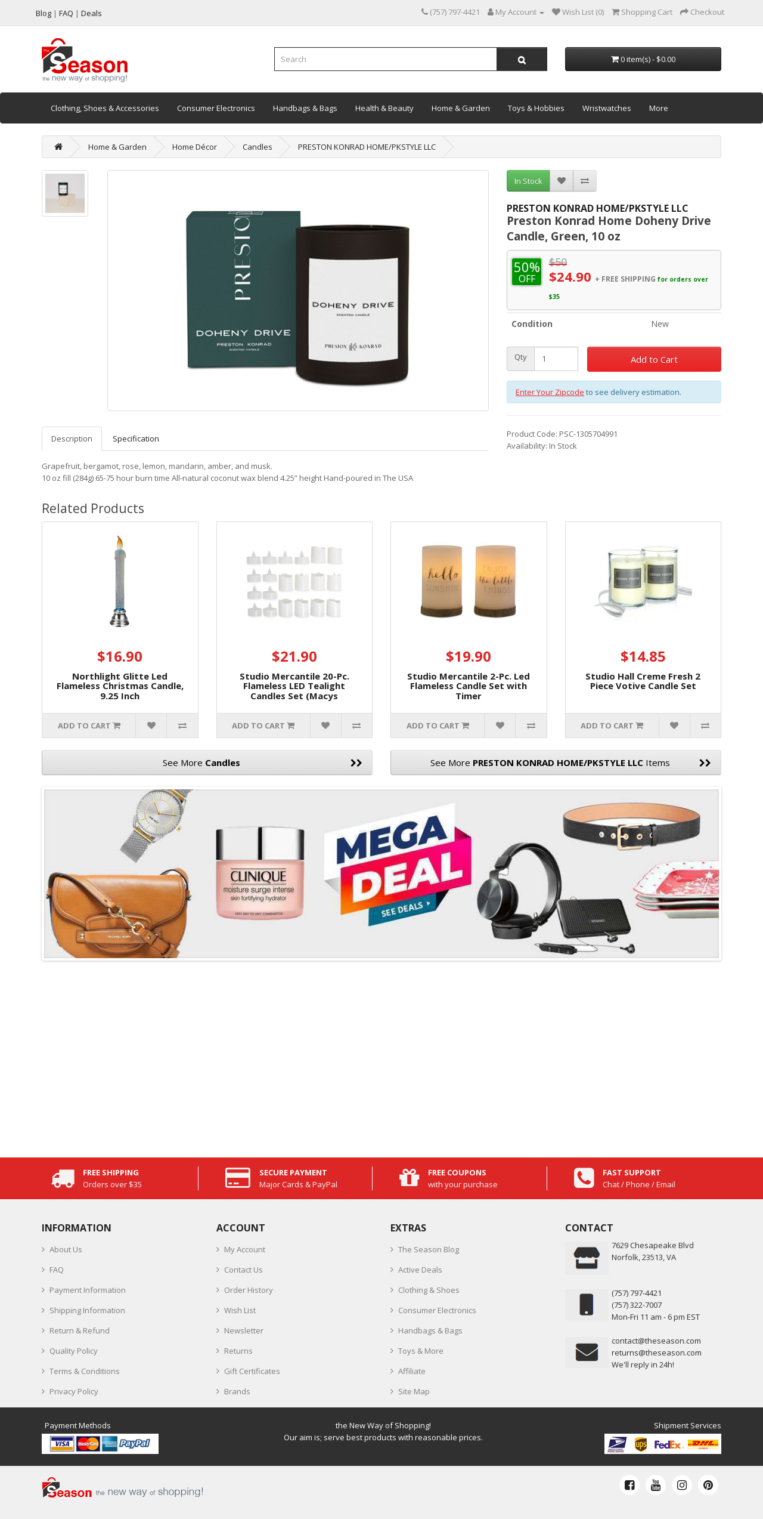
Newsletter (243, 1330)
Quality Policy (73, 1350)
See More (263, 762)
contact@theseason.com (656, 1340)
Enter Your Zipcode (550, 392)
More (658, 108)
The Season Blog (428, 1249)
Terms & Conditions (84, 1371)
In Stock (528, 180)
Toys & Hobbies (536, 108)
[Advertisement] (381, 1056)
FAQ (56, 1269)
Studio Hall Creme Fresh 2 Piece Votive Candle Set (642, 681)
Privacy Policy (73, 1391)
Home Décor (194, 146)
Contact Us (243, 1269)
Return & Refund (79, 1330)
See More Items (571, 762)
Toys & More (420, 1350)
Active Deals (420, 1269)
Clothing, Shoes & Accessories (105, 108)
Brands (237, 1391)
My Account (244, 1249)
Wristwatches (606, 108)
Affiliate (412, 1371)
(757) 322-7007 (637, 1304)
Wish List (240, 1310)
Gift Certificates (252, 1371)
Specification (136, 438)
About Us (65, 1249)
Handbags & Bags (305, 108)
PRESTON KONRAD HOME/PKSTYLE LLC (367, 146)
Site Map (414, 1391)
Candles (257, 146)
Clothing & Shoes (429, 1290)
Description (71, 438)
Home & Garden (461, 108)
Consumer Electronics (216, 108)
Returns (238, 1350)
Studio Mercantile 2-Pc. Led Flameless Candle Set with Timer (468, 686)
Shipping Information (87, 1310)
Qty (520, 357)
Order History (248, 1290)
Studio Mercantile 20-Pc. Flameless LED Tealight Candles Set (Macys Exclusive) (294, 691)
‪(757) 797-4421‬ (637, 1293)
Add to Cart (654, 359)
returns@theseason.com (657, 1352)
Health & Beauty (384, 108)
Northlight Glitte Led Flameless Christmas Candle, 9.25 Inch (120, 686)
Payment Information (87, 1290)
